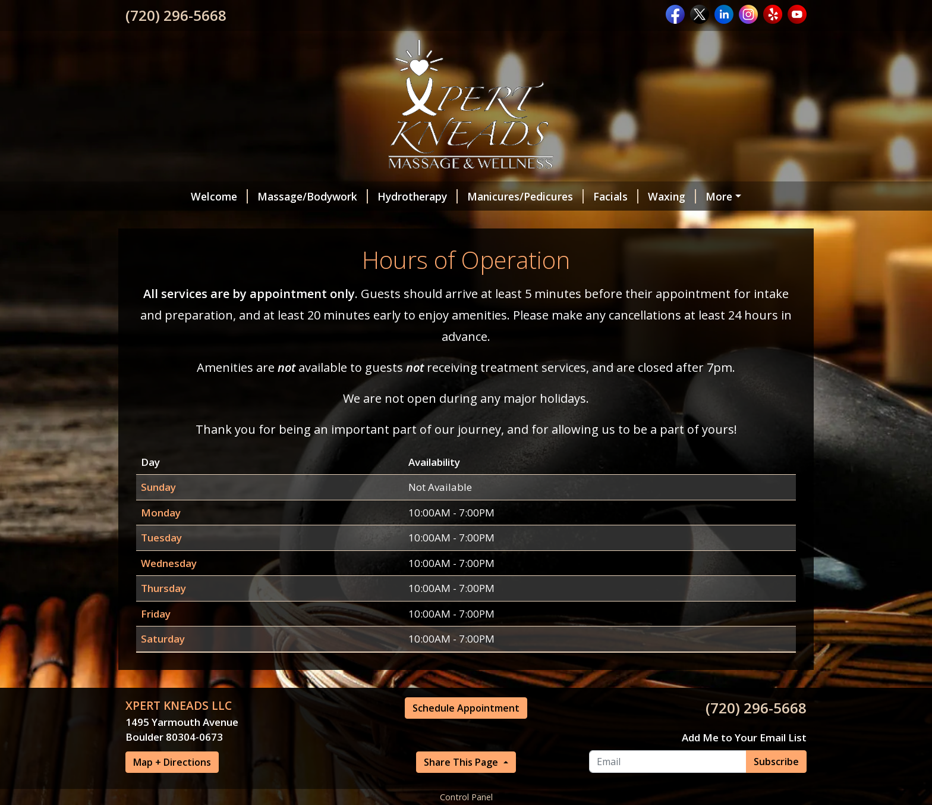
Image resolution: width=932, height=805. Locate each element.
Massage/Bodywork (256, 196)
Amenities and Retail (707, 196)
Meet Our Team (180, 221)
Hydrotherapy (362, 196)
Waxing (616, 196)
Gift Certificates (502, 221)
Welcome (163, 196)
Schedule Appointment (384, 221)
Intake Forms (273, 221)
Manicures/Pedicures (469, 196)
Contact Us (163, 246)
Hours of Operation (612, 221)
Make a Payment (724, 221)
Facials (559, 196)
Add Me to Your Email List (744, 788)
